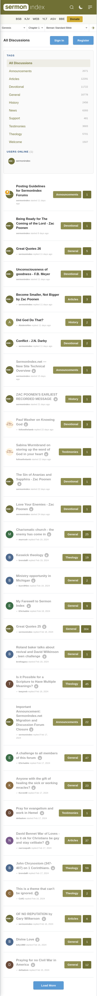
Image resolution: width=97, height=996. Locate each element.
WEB (36, 18)
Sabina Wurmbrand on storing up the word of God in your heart (33, 449)
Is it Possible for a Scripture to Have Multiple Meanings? (36, 681)
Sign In (59, 40)
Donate (75, 19)
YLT (44, 18)
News (48, 110)
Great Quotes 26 (28, 248)
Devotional (48, 87)
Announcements (48, 71)
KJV (27, 18)
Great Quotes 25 (28, 626)
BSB (18, 18)
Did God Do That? (30, 320)
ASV (53, 18)
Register (83, 40)
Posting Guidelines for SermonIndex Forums (30, 190)
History (48, 102)
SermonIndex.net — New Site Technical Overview (31, 366)
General (48, 95)
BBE (62, 18)
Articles (48, 79)
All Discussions (20, 63)
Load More (48, 985)
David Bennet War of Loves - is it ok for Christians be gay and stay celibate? (38, 838)
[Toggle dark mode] (80, 7)
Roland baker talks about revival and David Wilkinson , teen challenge (37, 651)
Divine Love (25, 939)
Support (48, 118)
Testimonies (48, 126)
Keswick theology (29, 555)
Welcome (48, 142)
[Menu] (90, 7)
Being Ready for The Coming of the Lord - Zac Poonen (35, 223)
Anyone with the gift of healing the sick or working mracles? (37, 783)
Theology (48, 134)
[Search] (72, 7)
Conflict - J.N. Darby (31, 341)
